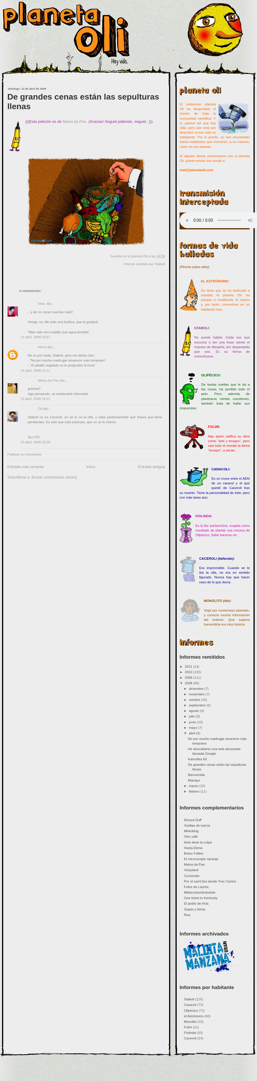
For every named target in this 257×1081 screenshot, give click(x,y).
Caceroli (190, 1038)
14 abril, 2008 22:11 (35, 370)
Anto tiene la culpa (198, 842)
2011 (189, 666)
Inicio (90, 467)
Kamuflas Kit (197, 759)
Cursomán (191, 876)
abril (192, 733)
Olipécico (191, 1010)
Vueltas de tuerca (197, 825)
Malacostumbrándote (200, 892)
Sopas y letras (194, 909)
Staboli (160, 264)
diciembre (196, 688)
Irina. (42, 303)
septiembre (197, 705)
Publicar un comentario (24, 454)
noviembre (197, 694)
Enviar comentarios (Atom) (54, 477)
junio (193, 722)
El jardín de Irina (196, 903)
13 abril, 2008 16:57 (35, 337)
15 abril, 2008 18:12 (35, 398)
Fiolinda (190, 1032)
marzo (194, 786)
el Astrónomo (194, 1016)
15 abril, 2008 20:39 (35, 442)
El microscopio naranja (201, 859)
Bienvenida (196, 775)
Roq (187, 915)
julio (192, 716)
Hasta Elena (193, 848)
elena (42, 347)
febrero (195, 791)
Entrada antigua (151, 467)
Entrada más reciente (25, 467)
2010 (189, 672)
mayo (193, 727)
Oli (40, 408)
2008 (189, 683)
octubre (195, 699)
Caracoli (190, 1004)
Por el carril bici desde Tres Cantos (210, 881)
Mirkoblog (191, 831)
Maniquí (194, 780)
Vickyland (191, 870)
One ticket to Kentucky (201, 898)
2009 (189, 677)
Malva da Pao (74, 121)
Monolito (190, 1021)
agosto (194, 711)
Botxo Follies (193, 853)
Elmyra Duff (193, 820)
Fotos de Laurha (196, 887)
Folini (188, 1027)
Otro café (191, 836)
